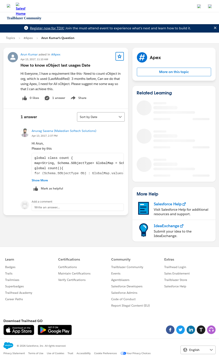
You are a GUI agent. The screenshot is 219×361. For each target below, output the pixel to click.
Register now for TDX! (47, 28)
